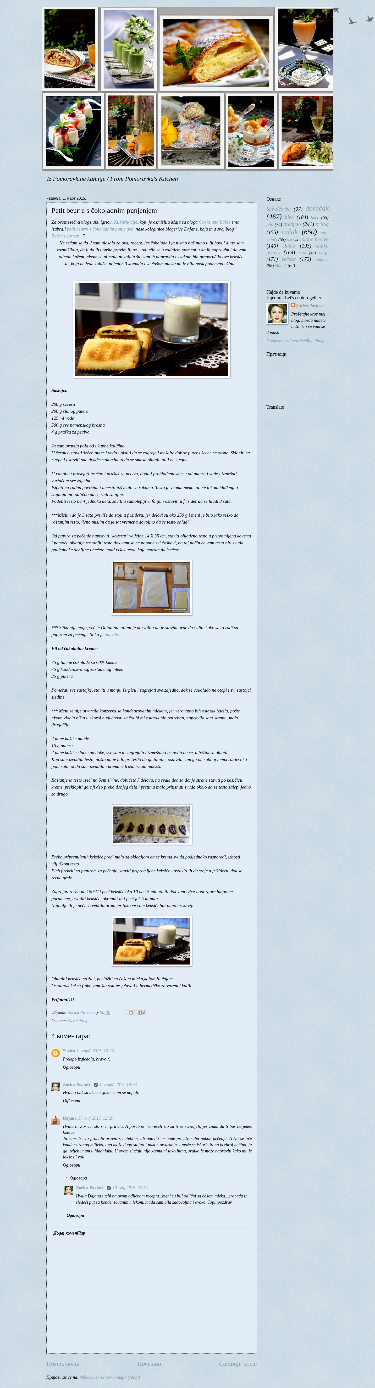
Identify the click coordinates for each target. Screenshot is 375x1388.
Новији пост (63, 1363)
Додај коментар (69, 1233)
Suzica (69, 1051)
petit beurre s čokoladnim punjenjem (100, 228)
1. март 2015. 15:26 (95, 1051)
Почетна (149, 1363)
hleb (289, 217)
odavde (111, 634)
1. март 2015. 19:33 (118, 1084)
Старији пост (238, 1363)
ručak (289, 232)
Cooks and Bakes (215, 222)
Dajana (70, 1118)
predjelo (292, 224)
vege (324, 252)
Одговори (71, 1067)
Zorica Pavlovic (77, 1084)
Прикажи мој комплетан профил (297, 341)
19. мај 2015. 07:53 (130, 1187)
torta (302, 253)
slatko (288, 246)
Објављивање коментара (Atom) (110, 1377)
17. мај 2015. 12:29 (95, 1118)
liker (315, 217)
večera (289, 259)
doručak (317, 208)
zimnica (322, 259)
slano (290, 240)
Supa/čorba (278, 209)
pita (269, 224)
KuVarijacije (125, 222)
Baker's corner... (67, 235)
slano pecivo (315, 239)
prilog (322, 224)
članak (281, 265)
